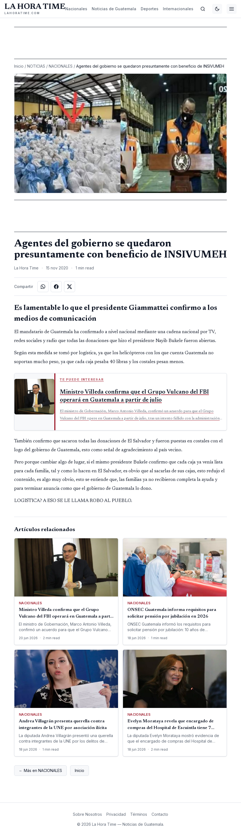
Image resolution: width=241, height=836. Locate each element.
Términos (138, 814)
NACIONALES (61, 66)
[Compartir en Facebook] (56, 286)
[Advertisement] (120, 42)
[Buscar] (203, 9)
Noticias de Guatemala (114, 8)
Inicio (19, 66)
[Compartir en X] (69, 286)
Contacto (160, 814)
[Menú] (232, 9)
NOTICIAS (36, 66)
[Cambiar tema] (217, 9)
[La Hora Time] (34, 9)
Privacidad (116, 814)
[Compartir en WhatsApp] (42, 286)
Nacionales (76, 8)
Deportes (149, 8)
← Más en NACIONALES (40, 770)
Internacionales (178, 8)
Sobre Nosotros (87, 814)
